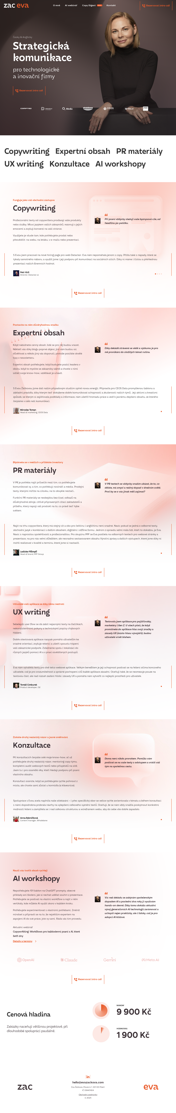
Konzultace (70, 164)
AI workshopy (120, 164)
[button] (155, 273)
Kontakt (111, 6)
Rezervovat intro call (158, 6)
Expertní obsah (82, 152)
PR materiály (139, 152)
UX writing (24, 164)
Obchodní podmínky (88, 1095)
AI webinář (71, 6)
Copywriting (27, 152)
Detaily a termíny (22, 941)
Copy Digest (92, 6)
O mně (56, 6)
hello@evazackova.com (88, 1082)
